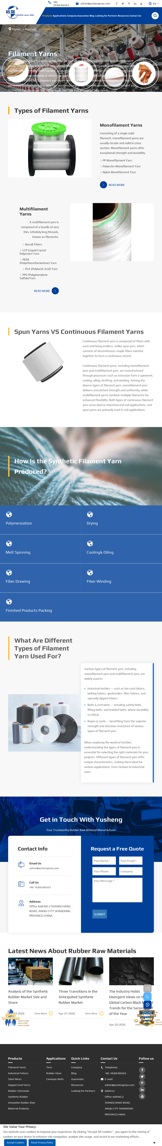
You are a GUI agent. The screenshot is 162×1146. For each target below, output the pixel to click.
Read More (112, 184)
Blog (91, 15)
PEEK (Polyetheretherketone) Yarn (38, 261)
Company (72, 15)
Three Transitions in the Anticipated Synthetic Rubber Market (78, 997)
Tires (49, 1067)
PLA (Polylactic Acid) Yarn (40, 269)
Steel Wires (15, 1079)
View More (43, 1013)
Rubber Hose (53, 1073)
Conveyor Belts (55, 1079)
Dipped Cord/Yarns (19, 1085)
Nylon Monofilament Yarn (118, 172)
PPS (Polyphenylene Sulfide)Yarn (34, 276)
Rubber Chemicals (18, 1090)
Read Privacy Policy (42, 1142)
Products (47, 15)
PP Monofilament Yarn (116, 160)
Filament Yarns (51, 29)
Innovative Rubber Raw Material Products (21, 1105)
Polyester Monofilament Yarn (120, 166)
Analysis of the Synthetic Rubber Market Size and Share (28, 997)
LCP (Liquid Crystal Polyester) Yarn (33, 251)
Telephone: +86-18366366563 (113, 1070)
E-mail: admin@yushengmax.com (117, 1082)
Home (16, 29)
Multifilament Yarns (34, 211)
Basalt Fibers (32, 244)
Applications (59, 15)
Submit (99, 914)
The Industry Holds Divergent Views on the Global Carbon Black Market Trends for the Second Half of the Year (131, 1002)
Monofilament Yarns (121, 125)
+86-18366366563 (58, 3)
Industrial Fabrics (18, 1073)
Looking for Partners (106, 15)
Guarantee (83, 15)
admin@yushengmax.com (93, 3)
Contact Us (135, 15)
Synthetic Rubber (18, 1096)
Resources (123, 15)
